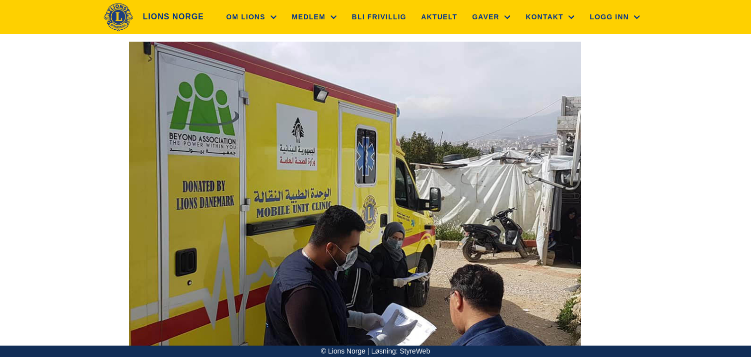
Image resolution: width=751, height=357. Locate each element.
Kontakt (550, 17)
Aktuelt (439, 17)
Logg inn (615, 17)
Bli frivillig (379, 17)
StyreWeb (415, 351)
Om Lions (251, 17)
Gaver (491, 17)
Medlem (314, 17)
